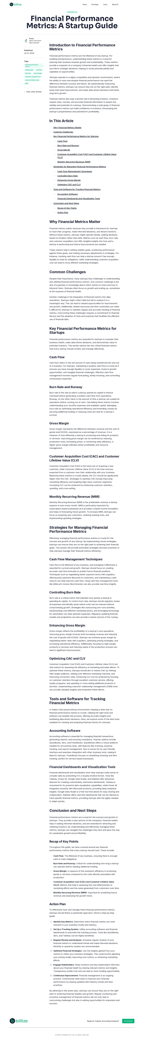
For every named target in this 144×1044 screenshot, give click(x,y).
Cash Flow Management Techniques (74, 171)
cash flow (39, 70)
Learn (105, 4)
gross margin (38, 73)
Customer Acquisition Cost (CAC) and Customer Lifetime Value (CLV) (84, 458)
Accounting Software (67, 194)
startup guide (29, 70)
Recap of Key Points (66, 208)
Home (85, 4)
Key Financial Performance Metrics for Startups (76, 136)
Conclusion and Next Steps (66, 203)
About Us (115, 4)
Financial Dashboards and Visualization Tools (78, 198)
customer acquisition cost (32, 76)
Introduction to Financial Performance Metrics (82, 47)
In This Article (61, 121)
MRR (26, 83)
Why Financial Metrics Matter (67, 127)
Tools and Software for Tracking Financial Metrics (76, 189)
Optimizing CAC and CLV (69, 184)
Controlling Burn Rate (67, 176)
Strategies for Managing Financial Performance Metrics (79, 166)
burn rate (28, 73)
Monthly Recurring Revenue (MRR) (73, 162)
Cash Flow (62, 141)
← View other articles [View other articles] (33, 92)
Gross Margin (63, 150)
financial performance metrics (31, 65)
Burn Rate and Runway (68, 145)
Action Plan (62, 212)
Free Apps (95, 4)
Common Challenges (63, 132)
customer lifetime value (32, 80)
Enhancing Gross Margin (69, 180)
